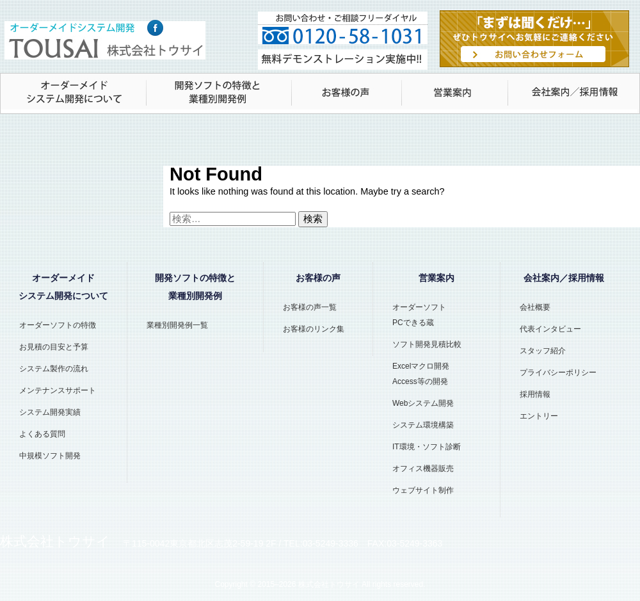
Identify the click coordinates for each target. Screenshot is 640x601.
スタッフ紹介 (543, 350)
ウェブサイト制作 (423, 490)
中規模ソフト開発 (50, 455)
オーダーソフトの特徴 (57, 325)
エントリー (539, 416)
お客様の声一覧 (310, 307)
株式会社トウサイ (329, 584)
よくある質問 (42, 433)
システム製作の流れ (53, 368)
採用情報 (535, 394)
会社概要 (535, 307)
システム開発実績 (50, 412)
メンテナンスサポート (57, 390)
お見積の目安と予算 (53, 346)
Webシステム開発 (423, 403)
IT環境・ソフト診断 (426, 446)
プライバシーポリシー (558, 372)
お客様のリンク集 (313, 329)
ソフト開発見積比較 (426, 344)
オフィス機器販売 (423, 468)
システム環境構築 (423, 425)
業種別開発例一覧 (177, 325)
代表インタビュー (550, 329)
